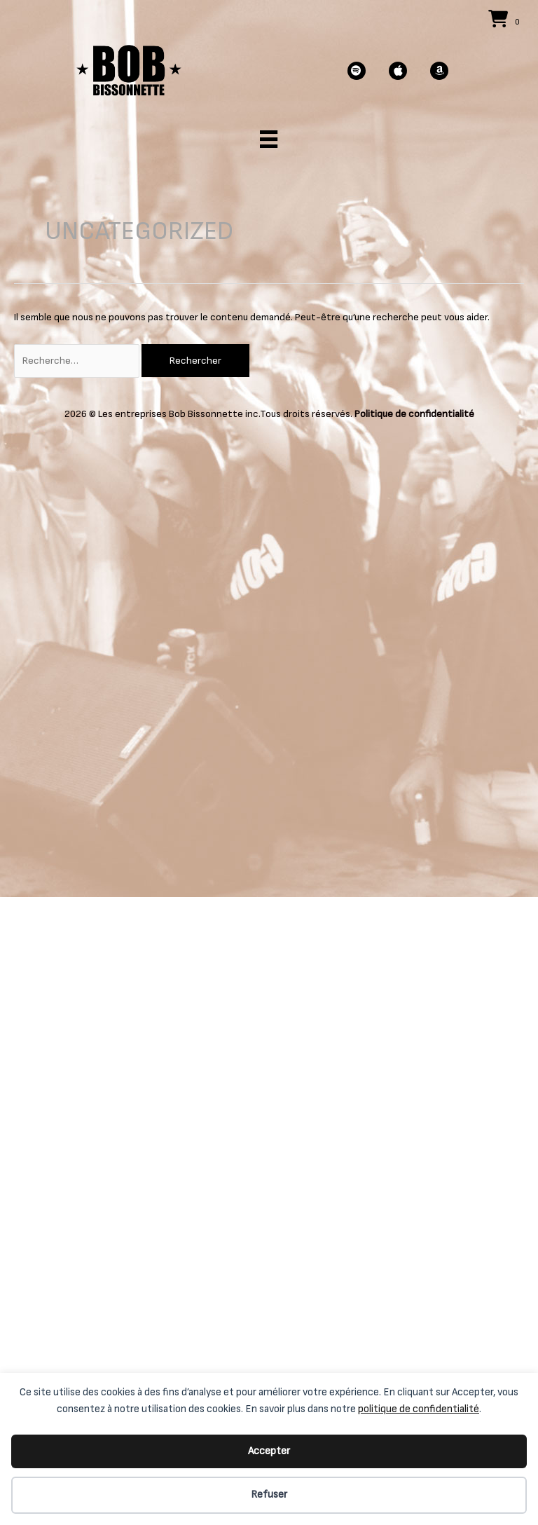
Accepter (269, 1451)
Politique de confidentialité (414, 414)
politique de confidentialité (418, 1409)
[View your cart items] (506, 21)
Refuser (269, 1494)
